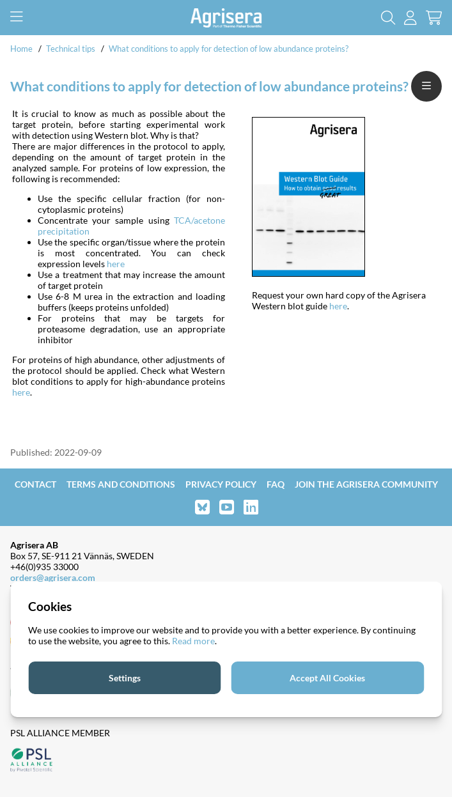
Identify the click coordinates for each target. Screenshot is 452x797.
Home (21, 48)
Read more (193, 640)
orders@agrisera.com (52, 577)
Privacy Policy (220, 484)
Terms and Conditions (120, 484)
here (116, 263)
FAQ (275, 484)
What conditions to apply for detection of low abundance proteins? (228, 48)
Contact (35, 484)
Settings (125, 677)
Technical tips (70, 48)
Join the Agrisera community (366, 484)
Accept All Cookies (327, 677)
